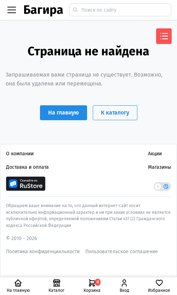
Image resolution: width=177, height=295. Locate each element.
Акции (155, 154)
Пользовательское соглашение (121, 252)
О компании (20, 154)
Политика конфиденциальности (43, 252)
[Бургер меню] (12, 10)
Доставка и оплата (27, 167)
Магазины (159, 167)
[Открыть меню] (164, 36)
